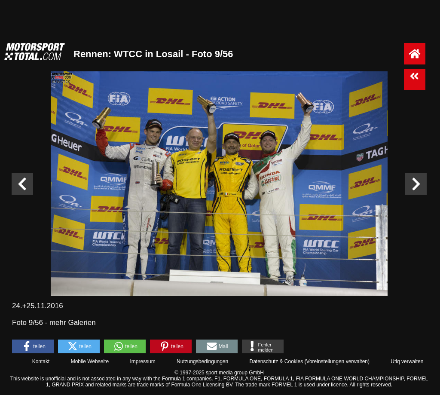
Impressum (142, 361)
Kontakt (41, 361)
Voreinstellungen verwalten (337, 361)
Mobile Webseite (90, 361)
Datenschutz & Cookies (276, 361)
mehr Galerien (72, 322)
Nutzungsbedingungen (202, 361)
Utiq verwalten (407, 361)
